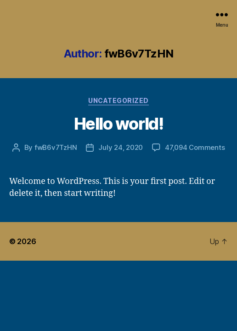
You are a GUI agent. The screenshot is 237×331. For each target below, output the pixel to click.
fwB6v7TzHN (55, 147)
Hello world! (118, 124)
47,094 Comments (195, 147)
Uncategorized (118, 100)
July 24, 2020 (120, 147)
